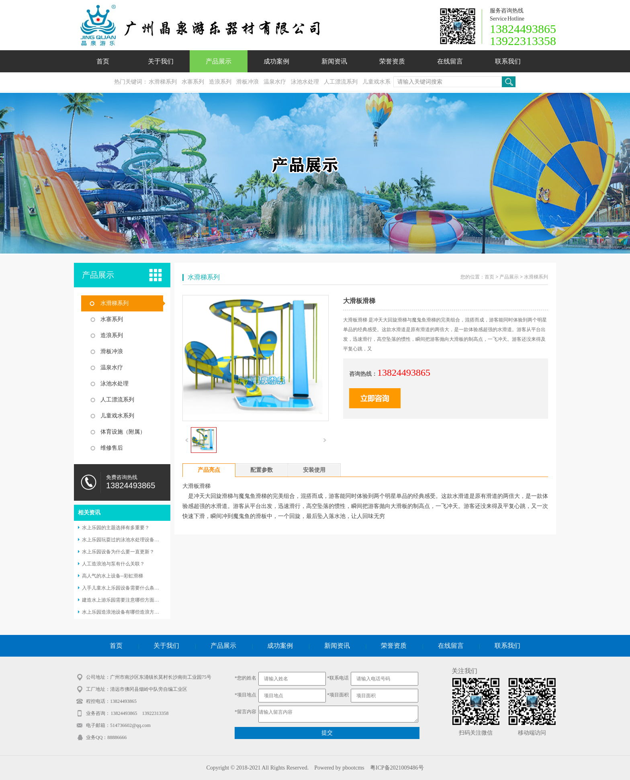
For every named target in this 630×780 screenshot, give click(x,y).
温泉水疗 (275, 82)
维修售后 (111, 448)
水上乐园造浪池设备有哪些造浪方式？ (123, 612)
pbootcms (353, 768)
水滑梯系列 (163, 82)
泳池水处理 (305, 82)
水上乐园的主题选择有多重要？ (115, 527)
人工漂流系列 (341, 82)
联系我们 (508, 61)
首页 (102, 61)
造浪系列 (220, 82)
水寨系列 (193, 82)
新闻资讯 (334, 61)
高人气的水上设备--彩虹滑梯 (112, 576)
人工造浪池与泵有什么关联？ (113, 564)
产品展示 (218, 61)
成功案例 (276, 61)
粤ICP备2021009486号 (397, 768)
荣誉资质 (392, 61)
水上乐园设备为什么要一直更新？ (118, 552)
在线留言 (450, 61)
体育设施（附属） (122, 432)
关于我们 (161, 61)
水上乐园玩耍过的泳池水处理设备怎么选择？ (130, 540)
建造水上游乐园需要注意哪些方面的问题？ (128, 600)
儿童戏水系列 (117, 416)
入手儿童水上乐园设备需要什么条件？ (123, 588)
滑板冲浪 (247, 82)
